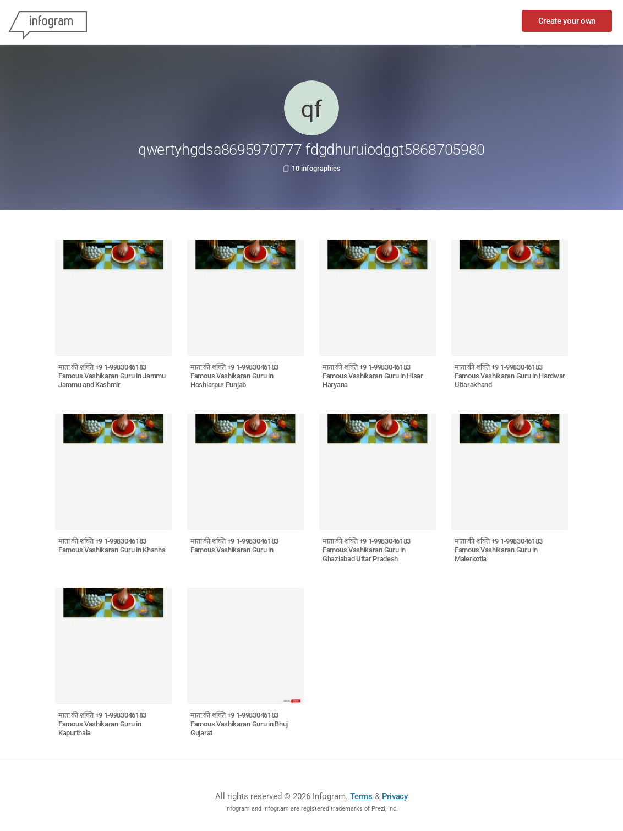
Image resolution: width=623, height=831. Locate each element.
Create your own (567, 21)
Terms (361, 796)
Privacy (395, 796)
